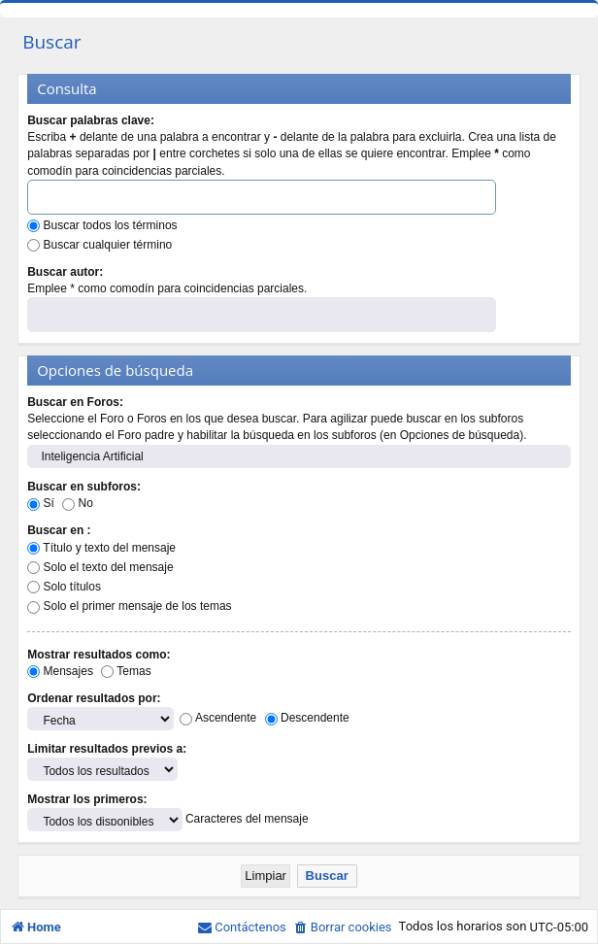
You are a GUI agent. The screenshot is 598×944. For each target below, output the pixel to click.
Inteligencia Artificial (298, 457)
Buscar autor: (65, 272)
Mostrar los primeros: (87, 799)
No (77, 503)
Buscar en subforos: (84, 486)
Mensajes (60, 671)
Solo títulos (64, 586)
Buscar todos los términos (102, 225)
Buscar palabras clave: (90, 120)
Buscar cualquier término (99, 245)
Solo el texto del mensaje (100, 567)
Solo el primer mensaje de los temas (129, 606)
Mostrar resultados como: (98, 654)
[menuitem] (342, 927)
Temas (125, 671)
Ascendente (218, 718)
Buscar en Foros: (75, 402)
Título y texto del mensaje (101, 548)
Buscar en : (58, 530)
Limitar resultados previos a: (106, 749)
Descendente (307, 718)
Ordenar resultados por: (93, 698)
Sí (40, 503)
